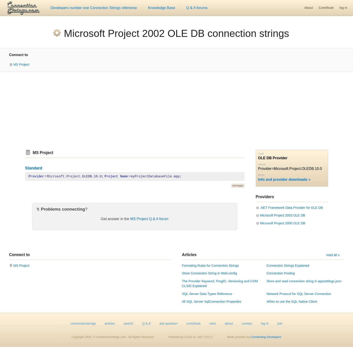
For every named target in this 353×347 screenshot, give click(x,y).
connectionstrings (83, 323)
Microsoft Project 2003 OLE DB (282, 215)
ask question (168, 323)
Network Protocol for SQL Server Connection (299, 294)
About (308, 8)
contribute (193, 323)
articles (109, 323)
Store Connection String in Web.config (209, 273)
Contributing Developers (265, 337)
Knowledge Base (161, 8)
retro (212, 323)
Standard (33, 168)
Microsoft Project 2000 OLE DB (282, 223)
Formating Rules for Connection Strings (210, 265)
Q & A (146, 323)
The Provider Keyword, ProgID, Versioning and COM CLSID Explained (220, 283)
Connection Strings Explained (288, 265)
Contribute (326, 8)
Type (261, 153)
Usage (262, 164)
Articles (189, 254)
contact (247, 323)
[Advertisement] (176, 111)
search (128, 323)
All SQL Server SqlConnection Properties (211, 301)
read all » (333, 255)
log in (343, 8)
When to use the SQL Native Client (292, 301)
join (279, 323)
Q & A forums (197, 8)
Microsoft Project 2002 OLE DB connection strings (176, 33)
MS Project (21, 64)
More (261, 175)
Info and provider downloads (283, 179)
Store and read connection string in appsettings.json (304, 281)
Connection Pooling (281, 273)
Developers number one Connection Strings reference (93, 8)
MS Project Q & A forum (149, 219)
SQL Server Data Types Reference (207, 294)
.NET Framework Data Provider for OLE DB (291, 207)
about (229, 323)
